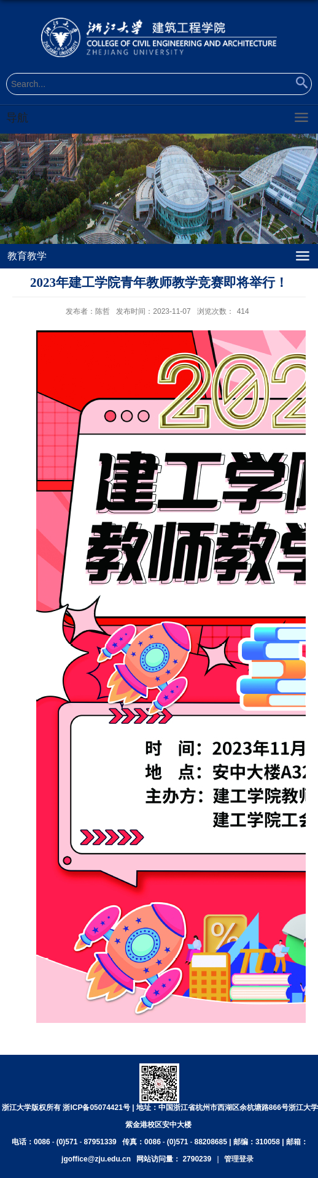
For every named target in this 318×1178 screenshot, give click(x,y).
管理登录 (239, 1159)
